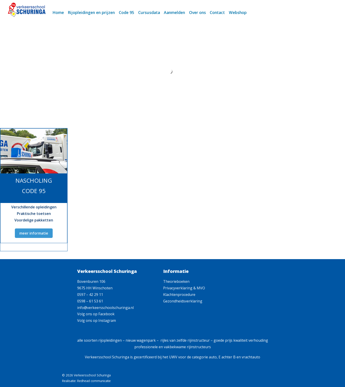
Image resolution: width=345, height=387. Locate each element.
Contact (217, 12)
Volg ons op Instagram (96, 320)
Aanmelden (174, 12)
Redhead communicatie (94, 381)
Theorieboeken (176, 281)
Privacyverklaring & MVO (184, 288)
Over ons (197, 12)
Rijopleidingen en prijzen (91, 12)
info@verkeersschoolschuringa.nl (105, 307)
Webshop (238, 12)
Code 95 (126, 12)
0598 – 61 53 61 (90, 301)
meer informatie (33, 233)
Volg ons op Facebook (96, 313)
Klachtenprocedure (179, 294)
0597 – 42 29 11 (90, 294)
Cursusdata (149, 12)
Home (58, 12)
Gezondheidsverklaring (182, 301)
